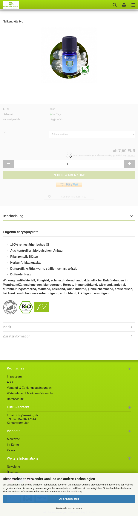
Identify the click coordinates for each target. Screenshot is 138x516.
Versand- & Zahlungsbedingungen (29, 388)
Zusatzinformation (16, 336)
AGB (10, 382)
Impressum (14, 376)
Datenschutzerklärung (70, 491)
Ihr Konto (13, 444)
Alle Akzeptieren (69, 498)
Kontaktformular (18, 423)
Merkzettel (14, 439)
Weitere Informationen (69, 508)
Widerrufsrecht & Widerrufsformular (30, 393)
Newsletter (14, 466)
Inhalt (7, 327)
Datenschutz (15, 399)
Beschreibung (13, 216)
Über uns (13, 472)
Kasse (11, 450)
